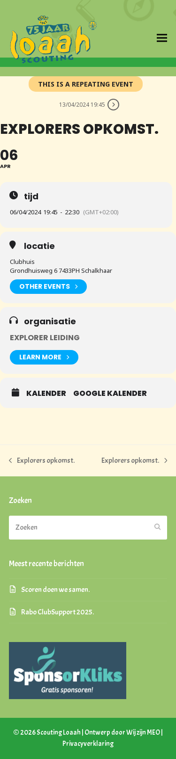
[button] (162, 38)
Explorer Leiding (45, 337)
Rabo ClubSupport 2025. (57, 612)
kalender (46, 393)
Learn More (44, 357)
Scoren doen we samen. (55, 589)
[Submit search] (157, 527)
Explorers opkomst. (42, 461)
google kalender (110, 393)
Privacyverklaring (88, 743)
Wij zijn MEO (143, 732)
